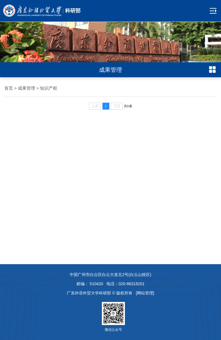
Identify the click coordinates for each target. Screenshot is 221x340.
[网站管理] (145, 293)
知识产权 (48, 88)
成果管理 (26, 88)
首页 (8, 88)
